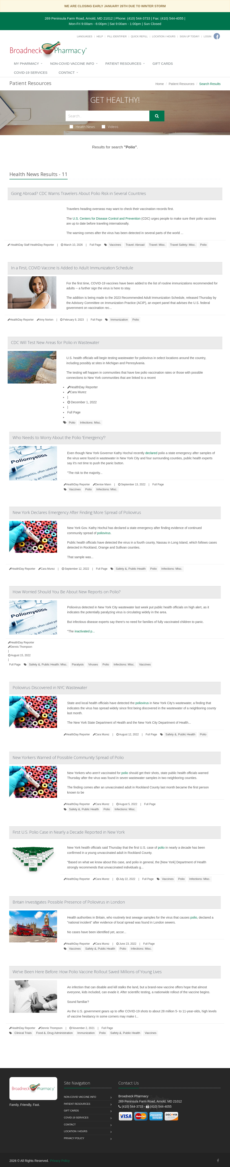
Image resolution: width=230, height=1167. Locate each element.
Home (159, 84)
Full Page (95, 244)
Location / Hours (163, 36)
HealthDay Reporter (82, 387)
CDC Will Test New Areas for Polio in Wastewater (55, 342)
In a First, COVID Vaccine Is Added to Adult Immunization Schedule (72, 267)
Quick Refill (139, 36)
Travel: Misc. (157, 244)
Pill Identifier (116, 36)
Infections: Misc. (90, 422)
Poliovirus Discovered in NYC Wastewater (50, 687)
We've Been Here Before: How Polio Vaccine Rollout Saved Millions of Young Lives (87, 971)
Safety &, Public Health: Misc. (48, 664)
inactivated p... (85, 631)
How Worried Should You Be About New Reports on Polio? (67, 591)
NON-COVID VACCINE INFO (72, 63)
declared (151, 453)
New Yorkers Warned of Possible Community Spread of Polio (68, 757)
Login (207, 36)
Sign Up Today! (189, 36)
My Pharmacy (26, 63)
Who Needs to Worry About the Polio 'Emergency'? (59, 437)
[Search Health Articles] (107, 116)
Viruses (93, 664)
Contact (67, 72)
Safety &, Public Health (131, 568)
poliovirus (104, 533)
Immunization (119, 319)
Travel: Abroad (135, 244)
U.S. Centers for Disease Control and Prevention (107, 218)
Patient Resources (123, 63)
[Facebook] (217, 36)
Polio (203, 244)
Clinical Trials (23, 1033)
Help (100, 36)
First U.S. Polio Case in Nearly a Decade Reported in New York (69, 832)
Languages (84, 36)
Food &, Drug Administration (54, 1033)
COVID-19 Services (30, 72)
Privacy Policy (74, 1138)
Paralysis (78, 664)
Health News (82, 126)
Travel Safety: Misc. (183, 244)
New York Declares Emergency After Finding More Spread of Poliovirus (77, 512)
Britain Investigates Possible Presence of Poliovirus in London (69, 902)
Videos (110, 126)
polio (125, 773)
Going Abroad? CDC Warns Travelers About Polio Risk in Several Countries (78, 193)
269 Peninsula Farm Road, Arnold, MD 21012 (79, 18)
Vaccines (115, 244)
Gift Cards (163, 63)
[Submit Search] (156, 116)
